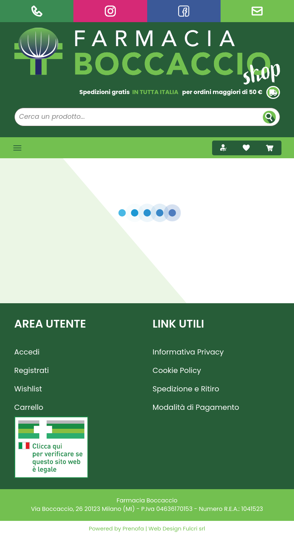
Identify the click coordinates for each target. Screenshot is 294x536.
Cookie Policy (177, 370)
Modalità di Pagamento (196, 407)
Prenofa (132, 528)
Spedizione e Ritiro (186, 389)
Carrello (29, 407)
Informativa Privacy (188, 352)
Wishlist (28, 389)
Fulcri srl (194, 528)
